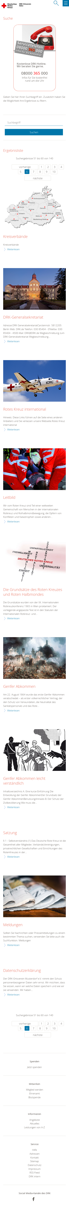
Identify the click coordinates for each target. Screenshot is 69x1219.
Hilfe (34, 1149)
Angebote (34, 1119)
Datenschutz (34, 1165)
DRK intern (34, 1176)
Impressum (34, 1168)
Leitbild (9, 497)
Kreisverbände (15, 236)
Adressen (35, 1153)
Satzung (10, 832)
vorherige (25, 167)
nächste (37, 178)
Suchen (34, 132)
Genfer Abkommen (19, 686)
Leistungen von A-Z (34, 1127)
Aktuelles (34, 1123)
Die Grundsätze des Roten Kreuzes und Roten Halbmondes (32, 592)
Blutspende (34, 1097)
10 (54, 172)
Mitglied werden (34, 1089)
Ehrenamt (34, 1093)
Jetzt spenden (34, 1067)
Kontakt (34, 1157)
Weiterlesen (13, 249)
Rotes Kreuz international (24, 409)
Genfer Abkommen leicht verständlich (24, 781)
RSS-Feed (35, 1172)
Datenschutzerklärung (22, 970)
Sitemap (34, 1161)
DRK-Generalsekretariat (23, 317)
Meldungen (13, 924)
